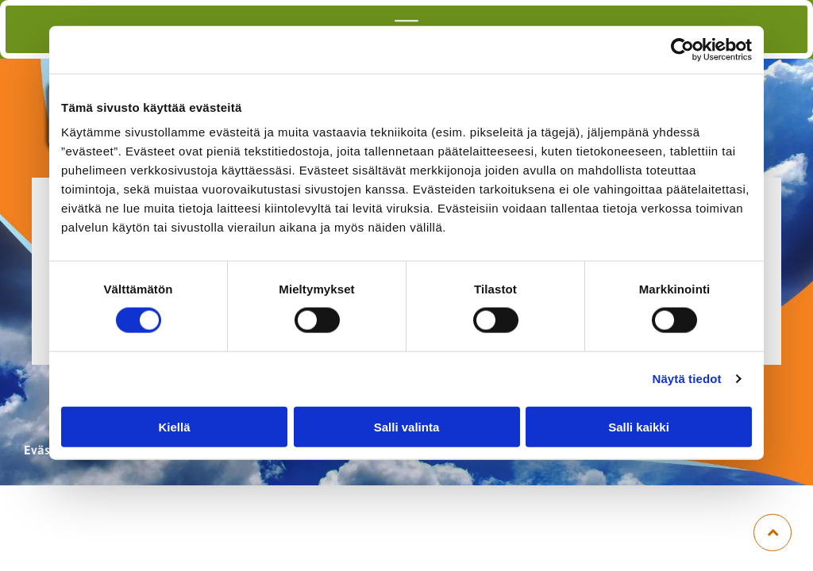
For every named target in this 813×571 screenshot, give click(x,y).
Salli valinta (407, 426)
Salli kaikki (638, 426)
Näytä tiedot (687, 378)
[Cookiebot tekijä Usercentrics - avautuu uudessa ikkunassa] (682, 50)
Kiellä (174, 426)
